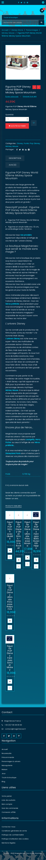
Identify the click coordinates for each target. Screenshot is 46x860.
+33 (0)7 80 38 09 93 (13, 725)
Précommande (8, 757)
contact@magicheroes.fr (15, 729)
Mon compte (7, 804)
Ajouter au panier (18, 126)
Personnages (32, 30)
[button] (10, 550)
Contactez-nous (8, 827)
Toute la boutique (9, 777)
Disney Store (17, 30)
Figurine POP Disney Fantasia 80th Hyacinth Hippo (36, 535)
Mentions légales (8, 843)
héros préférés (12, 304)
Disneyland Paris (12, 453)
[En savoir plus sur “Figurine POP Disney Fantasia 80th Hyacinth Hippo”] (36, 560)
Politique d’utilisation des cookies (15, 839)
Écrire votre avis (11, 97)
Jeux (3, 773)
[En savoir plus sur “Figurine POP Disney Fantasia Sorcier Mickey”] (10, 681)
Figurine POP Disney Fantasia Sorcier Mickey (10, 658)
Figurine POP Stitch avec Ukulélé (10, 530)
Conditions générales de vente (14, 831)
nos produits (26, 235)
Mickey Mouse (8, 33)
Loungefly (30, 439)
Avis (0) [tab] (12, 165)
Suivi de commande (10, 808)
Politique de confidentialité (13, 835)
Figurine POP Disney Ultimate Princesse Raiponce (10, 597)
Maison (4, 769)
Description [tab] (15, 158)
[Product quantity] (17, 119)
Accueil (5, 30)
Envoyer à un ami (29, 96)
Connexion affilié (9, 812)
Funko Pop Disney (32, 143)
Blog (3, 781)
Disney (20, 143)
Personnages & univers (11, 761)
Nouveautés (7, 753)
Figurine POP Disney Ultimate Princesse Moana (27, 534)
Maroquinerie (7, 765)
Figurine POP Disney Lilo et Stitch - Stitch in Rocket (19, 535)
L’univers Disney (12, 338)
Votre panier (7, 796)
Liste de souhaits (8, 800)
